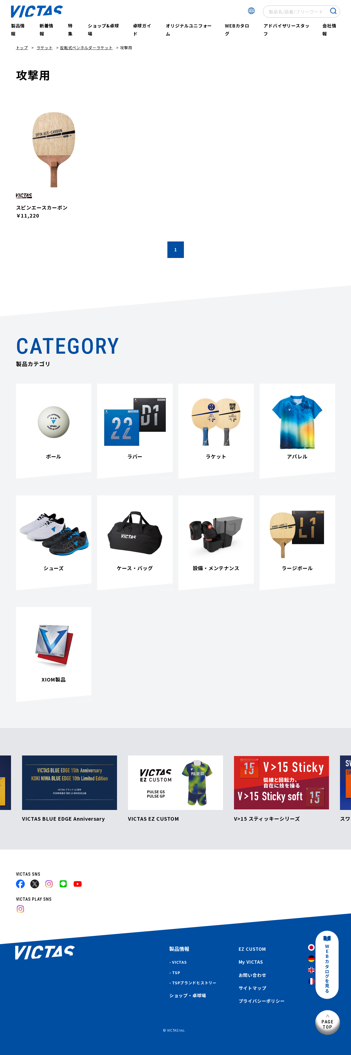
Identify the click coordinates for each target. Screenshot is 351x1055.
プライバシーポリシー (262, 1001)
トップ (22, 47)
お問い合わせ (252, 975)
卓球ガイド (142, 29)
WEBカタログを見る (327, 968)
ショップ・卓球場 (187, 995)
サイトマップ (252, 988)
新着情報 (46, 29)
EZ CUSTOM (252, 949)
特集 (70, 29)
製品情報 (18, 29)
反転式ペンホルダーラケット (86, 47)
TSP (176, 972)
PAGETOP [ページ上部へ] (328, 1024)
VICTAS (179, 962)
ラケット (45, 47)
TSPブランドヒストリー (194, 982)
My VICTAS (251, 961)
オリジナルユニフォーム (189, 29)
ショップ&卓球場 (103, 29)
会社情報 (329, 29)
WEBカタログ (237, 29)
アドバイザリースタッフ (286, 29)
